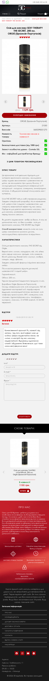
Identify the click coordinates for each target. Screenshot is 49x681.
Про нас (8, 613)
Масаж (27, 19)
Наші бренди (10, 645)
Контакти (8, 635)
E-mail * (7, 372)
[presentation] (24, 407)
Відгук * (7, 380)
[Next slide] (43, 102)
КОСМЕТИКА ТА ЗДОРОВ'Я (12, 19)
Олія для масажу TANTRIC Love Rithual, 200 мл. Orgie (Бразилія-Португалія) (24, 472)
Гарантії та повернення (14, 631)
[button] (24, 101)
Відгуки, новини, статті (14, 640)
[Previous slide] (5, 102)
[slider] (24, 37)
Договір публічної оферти (15, 622)
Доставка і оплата (12, 626)
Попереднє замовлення (24, 115)
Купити (23, 491)
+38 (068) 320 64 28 (40, 2)
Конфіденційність (12, 617)
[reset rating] (5, 359)
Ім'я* (6, 363)
